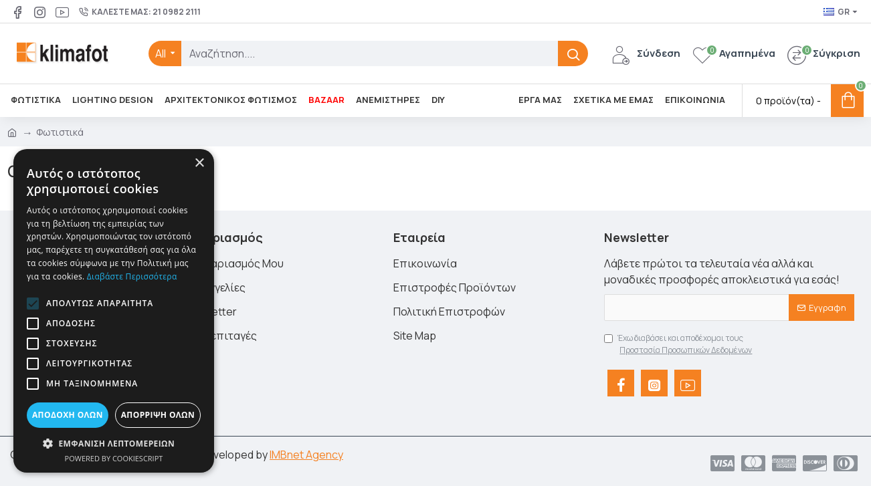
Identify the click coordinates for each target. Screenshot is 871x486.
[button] (32, 303)
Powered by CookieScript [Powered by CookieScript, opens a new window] (114, 458)
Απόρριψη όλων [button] (158, 414)
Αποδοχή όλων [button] (67, 414)
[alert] (113, 311)
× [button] (199, 163)
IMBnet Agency (306, 454)
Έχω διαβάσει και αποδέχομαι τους (679, 344)
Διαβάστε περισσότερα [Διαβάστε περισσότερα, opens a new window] (132, 276)
